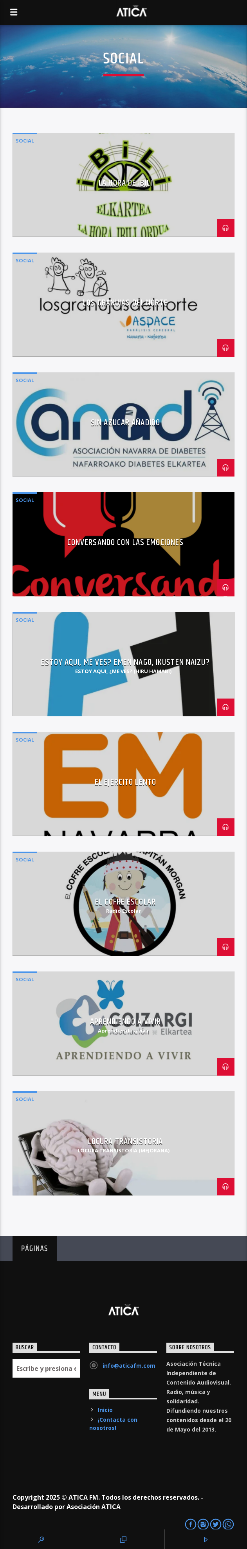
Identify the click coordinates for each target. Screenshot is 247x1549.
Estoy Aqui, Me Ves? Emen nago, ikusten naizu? (125, 662)
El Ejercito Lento (125, 782)
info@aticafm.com (129, 1365)
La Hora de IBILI (125, 183)
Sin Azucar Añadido (125, 423)
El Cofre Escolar (125, 902)
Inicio (105, 1410)
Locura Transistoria (125, 1141)
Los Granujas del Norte (125, 303)
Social (25, 140)
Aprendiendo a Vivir (125, 1022)
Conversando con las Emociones (125, 542)
